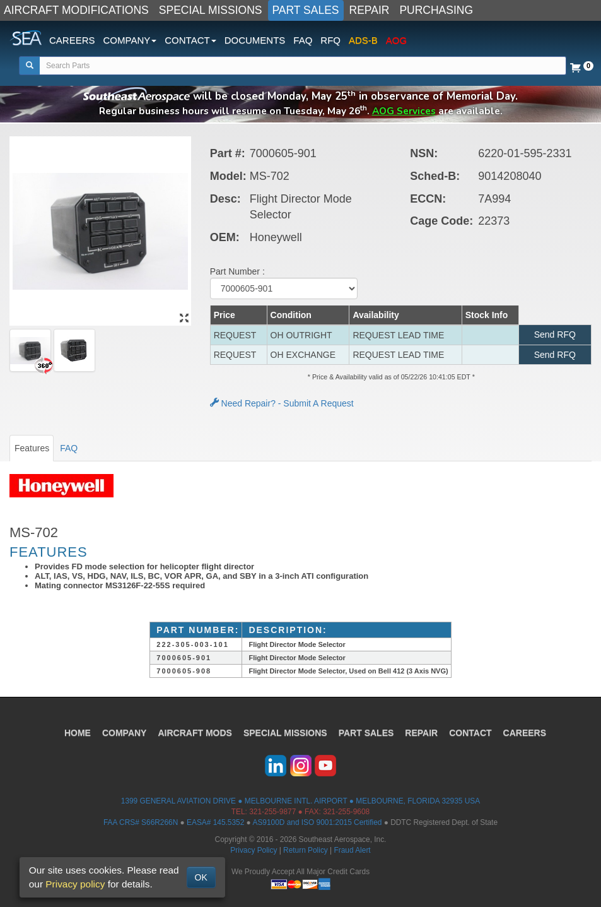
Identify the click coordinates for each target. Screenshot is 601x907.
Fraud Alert (352, 850)
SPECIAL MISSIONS (210, 10)
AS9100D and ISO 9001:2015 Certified (317, 822)
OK (201, 877)
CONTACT (470, 733)
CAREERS (72, 40)
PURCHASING (436, 10)
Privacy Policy (253, 850)
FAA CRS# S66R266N (140, 822)
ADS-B (363, 40)
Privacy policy (75, 884)
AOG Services (404, 110)
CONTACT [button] (190, 40)
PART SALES (305, 10)
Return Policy (305, 850)
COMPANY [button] (130, 40)
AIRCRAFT (194, 733)
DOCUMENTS (255, 40)
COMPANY (124, 733)
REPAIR (369, 10)
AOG (396, 40)
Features (32, 448)
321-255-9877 (272, 811)
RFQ (330, 40)
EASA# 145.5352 (215, 822)
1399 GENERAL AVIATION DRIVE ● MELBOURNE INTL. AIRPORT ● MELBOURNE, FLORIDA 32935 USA (300, 801)
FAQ (302, 40)
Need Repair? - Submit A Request (282, 403)
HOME (77, 733)
